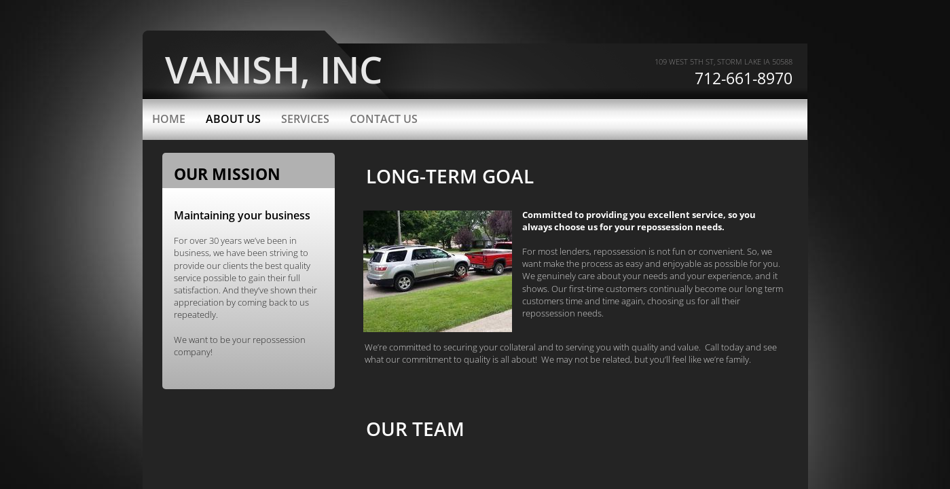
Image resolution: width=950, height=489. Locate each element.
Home (168, 118)
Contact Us (384, 118)
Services (305, 118)
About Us (233, 118)
